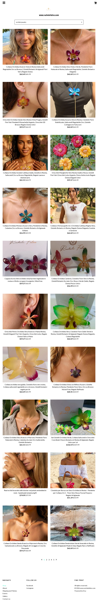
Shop (4, 585)
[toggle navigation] (4, 3)
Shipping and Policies (10, 591)
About (5, 588)
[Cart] (95, 3)
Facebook (29, 585)
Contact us (6, 599)
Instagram (29, 588)
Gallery (5, 596)
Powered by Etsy (80, 591)
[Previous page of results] (42, 560)
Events (5, 593)
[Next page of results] (56, 560)
